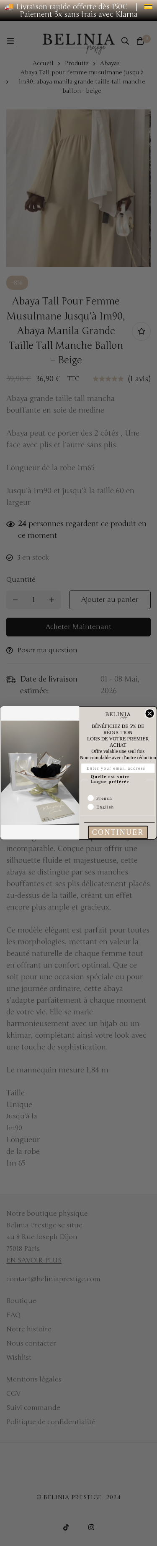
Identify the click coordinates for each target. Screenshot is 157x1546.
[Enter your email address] (118, 768)
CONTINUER (118, 833)
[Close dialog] (149, 713)
